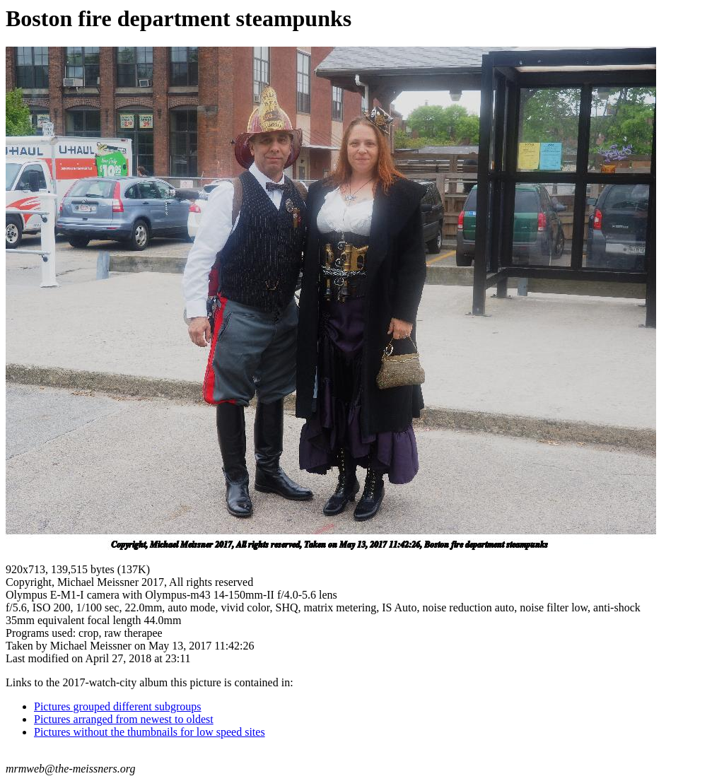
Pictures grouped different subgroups (118, 706)
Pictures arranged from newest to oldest (124, 719)
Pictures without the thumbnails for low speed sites (149, 732)
